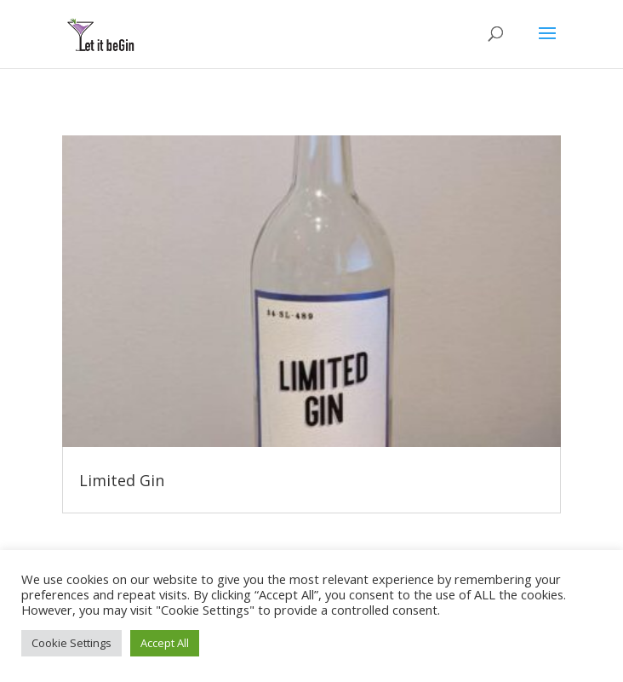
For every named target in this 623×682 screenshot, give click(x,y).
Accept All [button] (164, 642)
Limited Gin (121, 480)
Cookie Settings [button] (71, 642)
